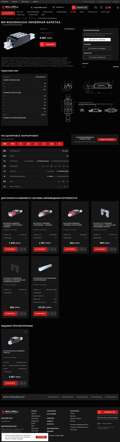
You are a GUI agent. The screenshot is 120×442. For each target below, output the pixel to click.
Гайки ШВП (21, 14)
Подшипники (62, 12)
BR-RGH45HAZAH (82, 397)
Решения (14, 1)
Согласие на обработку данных (79, 427)
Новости (35, 1)
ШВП (43, 14)
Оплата (72, 413)
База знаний (51, 414)
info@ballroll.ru (5, 421)
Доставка (73, 416)
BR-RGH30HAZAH (53, 397)
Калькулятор (51, 411)
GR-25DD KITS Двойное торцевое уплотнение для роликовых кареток (14, 280)
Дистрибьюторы (53, 428)
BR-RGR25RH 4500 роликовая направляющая (44, 279)
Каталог (34, 411)
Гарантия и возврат (103, 1)
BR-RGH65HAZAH (111, 397)
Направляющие (33, 12)
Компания (50, 418)
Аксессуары (48, 12)
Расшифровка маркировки (12, 25)
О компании (4, 1)
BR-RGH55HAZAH (97, 397)
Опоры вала (92, 12)
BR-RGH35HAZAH (68, 397)
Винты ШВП (105, 12)
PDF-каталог (25, 1)
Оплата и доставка (88, 1)
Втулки (73, 12)
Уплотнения (34, 418)
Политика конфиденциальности (79, 424)
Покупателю (74, 411)
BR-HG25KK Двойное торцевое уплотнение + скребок (13, 225)
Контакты (116, 1)
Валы (82, 12)
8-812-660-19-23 (7, 418)
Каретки (20, 12)
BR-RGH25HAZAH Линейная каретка (14, 351)
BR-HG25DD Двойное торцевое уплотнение (72, 224)
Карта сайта (73, 429)
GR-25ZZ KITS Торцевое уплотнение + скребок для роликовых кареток (104, 225)
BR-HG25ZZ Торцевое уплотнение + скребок (42, 224)
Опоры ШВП (33, 14)
